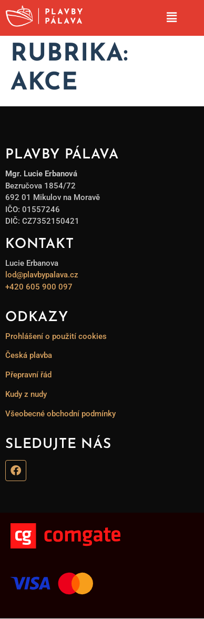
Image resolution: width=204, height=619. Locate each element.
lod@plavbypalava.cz (41, 274)
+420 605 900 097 (39, 287)
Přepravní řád (28, 375)
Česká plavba (28, 355)
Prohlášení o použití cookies (56, 336)
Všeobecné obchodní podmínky (60, 413)
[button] (171, 18)
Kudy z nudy (26, 394)
